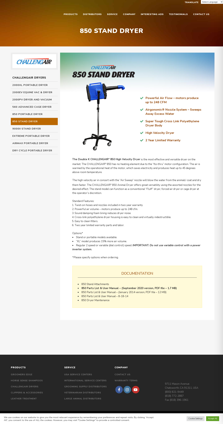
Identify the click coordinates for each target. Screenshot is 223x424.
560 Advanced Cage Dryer (32, 107)
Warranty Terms (126, 380)
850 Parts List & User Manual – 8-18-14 (104, 296)
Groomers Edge (21, 374)
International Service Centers (85, 380)
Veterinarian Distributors (82, 392)
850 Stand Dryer (25, 121)
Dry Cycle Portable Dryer (32, 150)
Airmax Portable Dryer (30, 143)
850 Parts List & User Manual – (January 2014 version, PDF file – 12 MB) (123, 292)
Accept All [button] (212, 418)
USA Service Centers (78, 374)
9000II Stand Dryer (26, 128)
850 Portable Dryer (27, 114)
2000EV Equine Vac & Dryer (32, 92)
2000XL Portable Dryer (30, 85)
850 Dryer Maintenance (95, 300)
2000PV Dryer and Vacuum (32, 99)
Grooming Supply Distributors (85, 386)
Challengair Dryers (24, 386)
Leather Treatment (24, 398)
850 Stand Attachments (95, 284)
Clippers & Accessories (27, 392)
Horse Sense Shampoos (27, 380)
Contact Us (122, 374)
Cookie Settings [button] (195, 418)
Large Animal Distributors (82, 398)
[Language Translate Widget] (212, 2)
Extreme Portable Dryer (31, 136)
